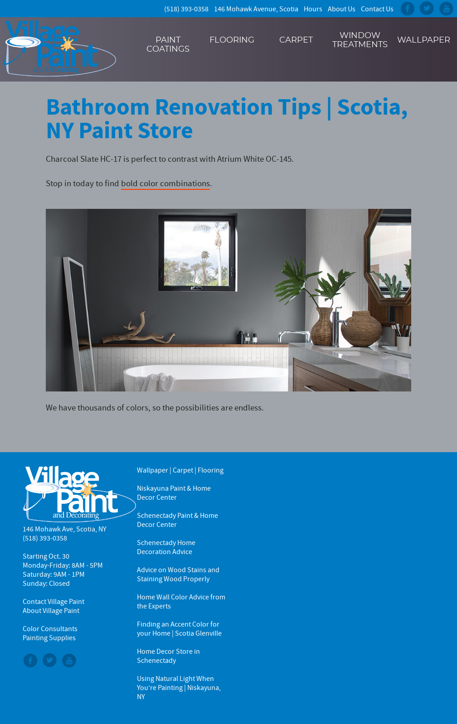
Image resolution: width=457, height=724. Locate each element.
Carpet (296, 40)
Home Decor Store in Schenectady (168, 656)
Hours (313, 9)
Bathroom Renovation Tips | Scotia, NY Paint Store (227, 118)
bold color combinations (165, 183)
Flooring (231, 40)
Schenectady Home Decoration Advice (166, 547)
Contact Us (377, 9)
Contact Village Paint (53, 601)
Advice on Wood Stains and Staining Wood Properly (178, 574)
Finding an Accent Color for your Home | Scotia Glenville (179, 629)
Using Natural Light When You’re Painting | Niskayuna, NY (179, 687)
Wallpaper (423, 40)
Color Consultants (50, 628)
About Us (341, 9)
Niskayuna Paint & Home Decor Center (174, 493)
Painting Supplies (49, 637)
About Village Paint (51, 610)
